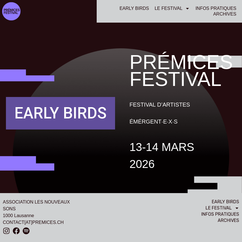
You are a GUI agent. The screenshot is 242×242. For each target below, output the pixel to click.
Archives (224, 14)
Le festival (172, 8)
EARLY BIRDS (134, 8)
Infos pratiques (215, 8)
